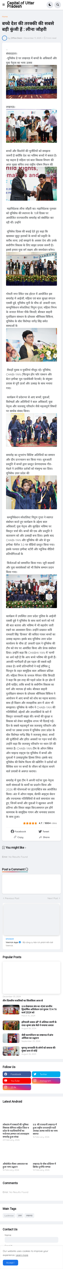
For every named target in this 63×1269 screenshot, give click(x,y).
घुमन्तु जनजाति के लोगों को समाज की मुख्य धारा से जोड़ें (38, 1049)
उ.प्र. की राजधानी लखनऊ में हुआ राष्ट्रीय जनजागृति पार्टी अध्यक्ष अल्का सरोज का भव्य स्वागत (45, 1129)
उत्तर (20, 1215)
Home (5, 17)
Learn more (22, 1255)
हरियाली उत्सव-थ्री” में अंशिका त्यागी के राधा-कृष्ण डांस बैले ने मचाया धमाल (39, 1023)
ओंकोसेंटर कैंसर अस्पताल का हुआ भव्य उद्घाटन (15, 1165)
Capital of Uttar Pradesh (20, 5)
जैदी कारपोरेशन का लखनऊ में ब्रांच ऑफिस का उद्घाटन (37, 1036)
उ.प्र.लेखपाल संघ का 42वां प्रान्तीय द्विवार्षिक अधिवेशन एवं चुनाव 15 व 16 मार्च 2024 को (39, 1009)
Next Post (53, 898)
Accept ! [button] (10, 1262)
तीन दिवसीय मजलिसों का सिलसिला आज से (23, 1000)
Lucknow (9, 1215)
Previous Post (12, 898)
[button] (4, 5)
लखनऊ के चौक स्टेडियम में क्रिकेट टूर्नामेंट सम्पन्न (44, 1165)
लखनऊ (29, 1215)
